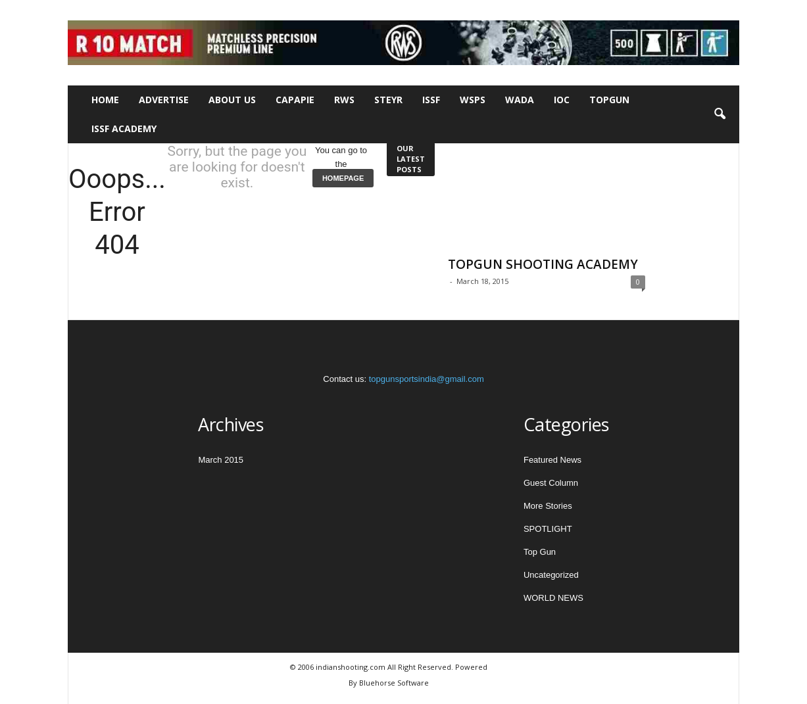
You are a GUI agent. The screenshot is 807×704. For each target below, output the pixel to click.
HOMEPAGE (343, 178)
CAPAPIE (295, 99)
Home (105, 99)
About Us (232, 99)
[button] (719, 114)
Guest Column (551, 483)
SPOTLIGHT (548, 529)
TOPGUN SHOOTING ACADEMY (543, 264)
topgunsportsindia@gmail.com (426, 379)
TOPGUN (609, 99)
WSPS (472, 99)
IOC (562, 99)
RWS (344, 99)
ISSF (431, 99)
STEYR (388, 99)
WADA (519, 99)
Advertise (164, 99)
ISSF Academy (124, 128)
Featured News (552, 460)
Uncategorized (551, 575)
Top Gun (540, 552)
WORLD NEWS (553, 598)
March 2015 (220, 460)
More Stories (548, 506)
